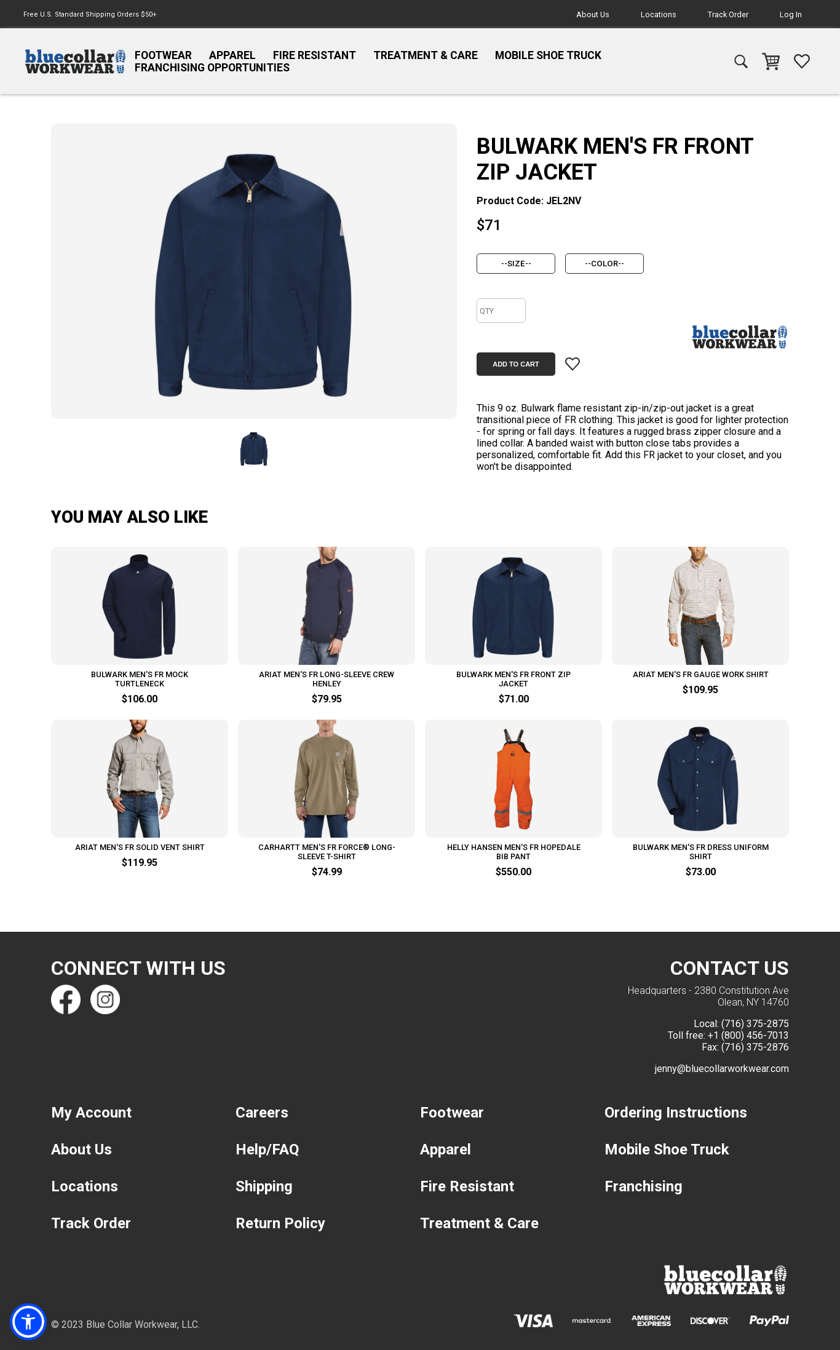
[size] (516, 263)
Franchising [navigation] (643, 1186)
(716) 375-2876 (755, 1047)
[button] (29, 1321)
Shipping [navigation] (264, 1186)
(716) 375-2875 (755, 1024)
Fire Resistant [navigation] (314, 55)
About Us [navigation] (592, 14)
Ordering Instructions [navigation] (675, 1112)
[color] (604, 263)
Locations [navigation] (658, 14)
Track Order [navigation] (728, 14)
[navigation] (75, 61)
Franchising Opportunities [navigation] (212, 68)
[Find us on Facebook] (66, 999)
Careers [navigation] (262, 1112)
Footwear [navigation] (163, 55)
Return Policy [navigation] (280, 1223)
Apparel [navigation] (232, 55)
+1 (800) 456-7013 (748, 1035)
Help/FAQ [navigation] (267, 1149)
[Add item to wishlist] (572, 364)
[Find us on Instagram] (105, 999)
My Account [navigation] (91, 1112)
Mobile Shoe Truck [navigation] (548, 55)
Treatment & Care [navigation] (425, 55)
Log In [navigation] (791, 14)
